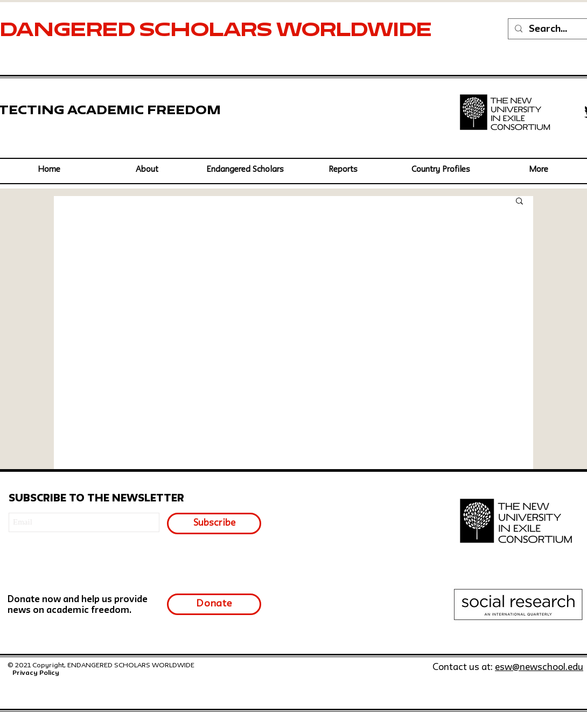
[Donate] (214, 604)
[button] (245, 170)
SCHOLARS (207, 31)
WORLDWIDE (356, 31)
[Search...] (554, 29)
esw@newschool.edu (539, 668)
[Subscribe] (214, 523)
